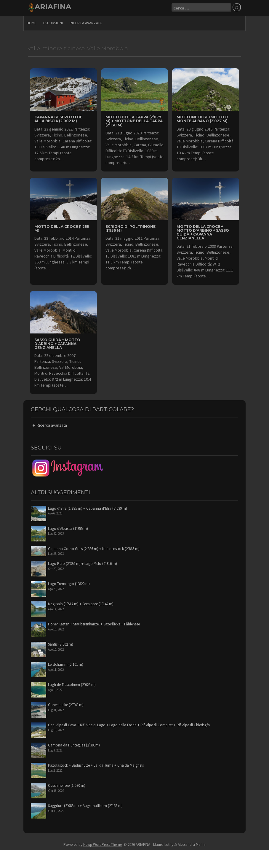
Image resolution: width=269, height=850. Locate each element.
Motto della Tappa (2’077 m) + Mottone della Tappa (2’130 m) (134, 120)
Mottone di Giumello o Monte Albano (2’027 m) (202, 118)
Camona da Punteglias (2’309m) (74, 744)
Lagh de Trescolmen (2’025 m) (72, 684)
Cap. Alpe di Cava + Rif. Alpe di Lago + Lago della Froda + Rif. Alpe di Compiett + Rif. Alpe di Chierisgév (129, 724)
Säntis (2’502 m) (60, 643)
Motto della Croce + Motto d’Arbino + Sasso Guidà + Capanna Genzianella (203, 232)
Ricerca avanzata (86, 22)
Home (31, 22)
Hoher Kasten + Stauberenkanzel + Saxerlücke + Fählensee (94, 623)
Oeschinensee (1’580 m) (66, 784)
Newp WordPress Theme (102, 843)
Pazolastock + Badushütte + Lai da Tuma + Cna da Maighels (96, 764)
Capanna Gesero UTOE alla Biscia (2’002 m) (58, 118)
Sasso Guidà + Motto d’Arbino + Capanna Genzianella (57, 343)
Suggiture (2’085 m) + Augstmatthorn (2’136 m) (85, 805)
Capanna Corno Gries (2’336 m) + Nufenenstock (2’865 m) (94, 548)
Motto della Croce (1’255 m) (61, 228)
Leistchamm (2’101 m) (65, 663)
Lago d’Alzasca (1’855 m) (68, 527)
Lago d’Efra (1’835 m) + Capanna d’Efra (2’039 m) (87, 507)
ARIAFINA (53, 6)
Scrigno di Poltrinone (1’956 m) (130, 228)
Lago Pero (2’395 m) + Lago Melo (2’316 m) (82, 562)
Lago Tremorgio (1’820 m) (69, 583)
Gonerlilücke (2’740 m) (66, 704)
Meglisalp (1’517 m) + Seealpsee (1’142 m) (80, 603)
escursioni (53, 22)
